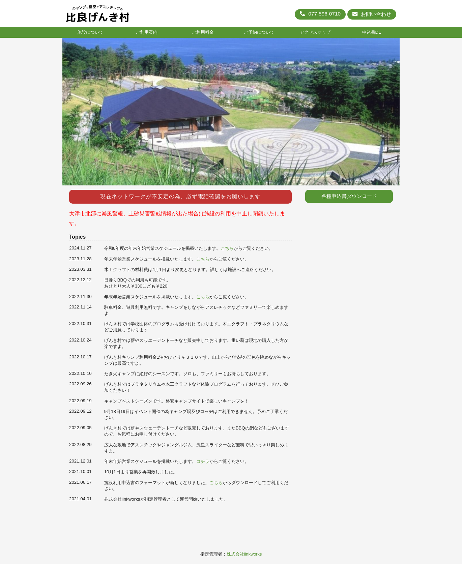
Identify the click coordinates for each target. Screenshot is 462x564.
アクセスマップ (315, 32)
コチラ (202, 461)
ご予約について (259, 32)
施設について (90, 32)
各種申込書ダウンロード (349, 196)
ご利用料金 (203, 32)
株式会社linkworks (244, 554)
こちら (227, 248)
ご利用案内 (146, 32)
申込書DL (371, 32)
